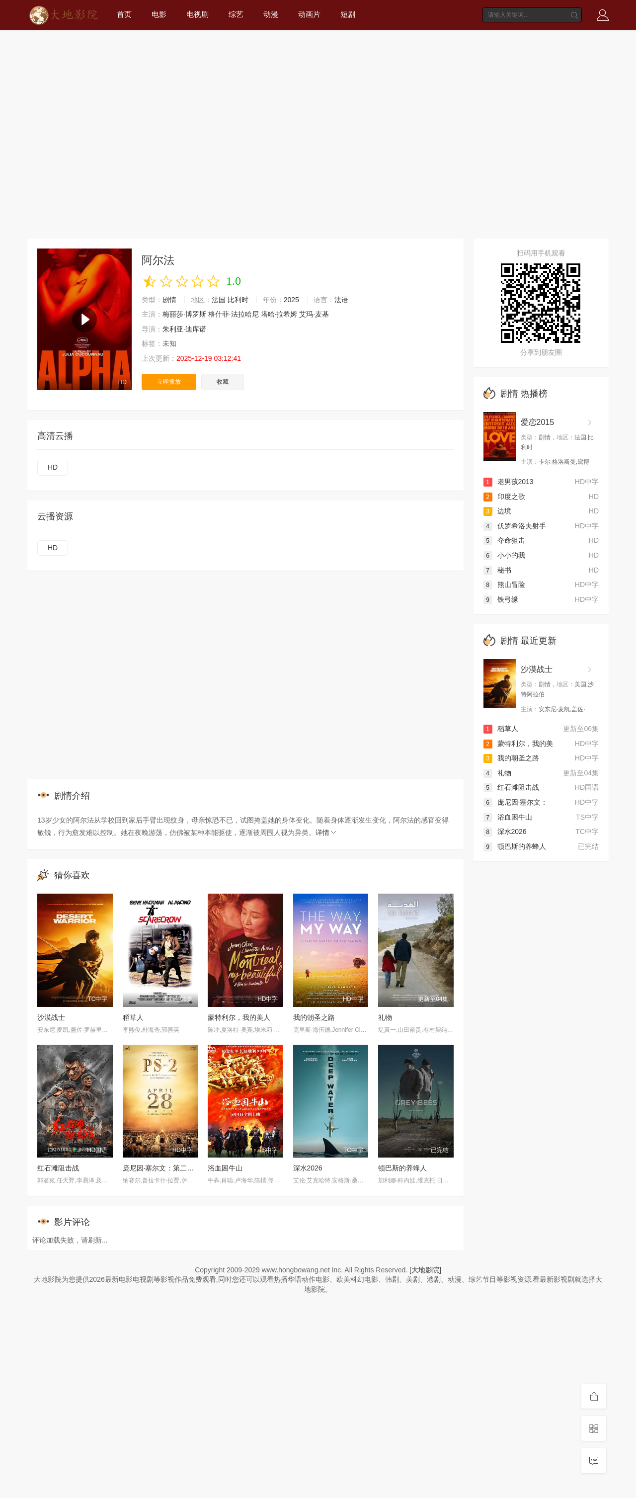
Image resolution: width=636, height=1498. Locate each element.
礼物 (385, 1017)
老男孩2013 (508, 482)
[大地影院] (425, 1270)
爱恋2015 (538, 422)
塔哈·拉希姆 (279, 314)
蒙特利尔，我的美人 (239, 1017)
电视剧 (197, 14)
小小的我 (504, 555)
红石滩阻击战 (58, 1168)
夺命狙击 (504, 540)
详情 (326, 832)
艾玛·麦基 (314, 314)
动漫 (270, 14)
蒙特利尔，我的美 (518, 744)
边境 (497, 511)
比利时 (238, 300)
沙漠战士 (51, 1017)
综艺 (236, 14)
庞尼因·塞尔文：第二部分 (162, 1168)
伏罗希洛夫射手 (514, 526)
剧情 (169, 300)
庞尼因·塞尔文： (515, 802)
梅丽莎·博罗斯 (184, 314)
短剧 (347, 14)
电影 (159, 14)
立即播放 (169, 381)
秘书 (497, 570)
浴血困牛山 (225, 1168)
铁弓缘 (500, 599)
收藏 (223, 381)
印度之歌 (504, 496)
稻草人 (133, 1017)
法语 (341, 300)
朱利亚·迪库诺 (184, 329)
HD (53, 467)
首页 (124, 14)
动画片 (309, 14)
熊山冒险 (504, 584)
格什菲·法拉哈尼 (233, 314)
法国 (219, 300)
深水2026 (307, 1168)
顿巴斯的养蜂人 (402, 1168)
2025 (291, 300)
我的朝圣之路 (314, 1017)
